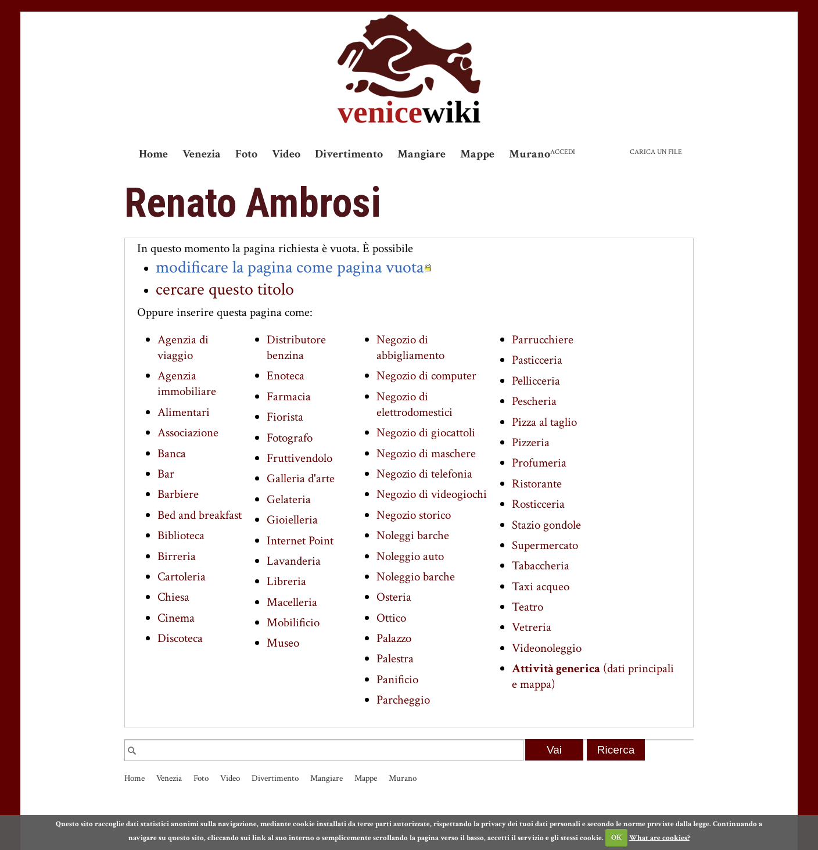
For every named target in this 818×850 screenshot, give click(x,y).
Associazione (187, 432)
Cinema (176, 618)
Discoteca (180, 638)
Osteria (393, 597)
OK (616, 837)
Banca (171, 453)
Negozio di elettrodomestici (414, 404)
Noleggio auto (410, 556)
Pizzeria (531, 442)
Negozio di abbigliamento (410, 347)
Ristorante (537, 484)
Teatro (527, 607)
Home (153, 154)
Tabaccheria (540, 565)
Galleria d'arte (301, 478)
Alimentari (183, 412)
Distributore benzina (296, 347)
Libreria (286, 581)
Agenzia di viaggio (183, 347)
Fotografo (290, 438)
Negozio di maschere (426, 453)
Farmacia (289, 396)
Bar (165, 474)
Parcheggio (403, 700)
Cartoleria (181, 576)
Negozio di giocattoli (425, 432)
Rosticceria (538, 504)
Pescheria (534, 401)
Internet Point (300, 540)
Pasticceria (537, 360)
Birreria (176, 556)
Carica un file (656, 152)
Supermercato (545, 545)
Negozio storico (413, 515)
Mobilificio (293, 622)
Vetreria (531, 627)
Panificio (397, 679)
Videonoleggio (547, 648)
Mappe (477, 154)
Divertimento (349, 154)
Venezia (201, 154)
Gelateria (289, 499)
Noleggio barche (415, 576)
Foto (246, 154)
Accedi (562, 152)
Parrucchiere (542, 339)
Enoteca (285, 375)
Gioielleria (292, 520)
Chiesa (173, 597)
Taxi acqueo (540, 586)
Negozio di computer (426, 375)
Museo (283, 643)
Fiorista (285, 417)
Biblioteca (180, 535)
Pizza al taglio (544, 422)
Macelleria (292, 602)
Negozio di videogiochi (431, 494)
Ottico (391, 618)
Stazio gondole (546, 525)
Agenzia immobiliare (186, 383)
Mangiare (421, 154)
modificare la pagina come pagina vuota (290, 267)
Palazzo (393, 638)
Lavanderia (294, 561)
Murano (529, 154)
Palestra (395, 658)
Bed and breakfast (199, 515)
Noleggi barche (412, 535)
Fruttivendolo (299, 458)
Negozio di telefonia (424, 474)
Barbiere (178, 494)
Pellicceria (536, 381)
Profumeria (539, 463)
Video (286, 154)
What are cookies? (659, 837)
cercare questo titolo (225, 289)
